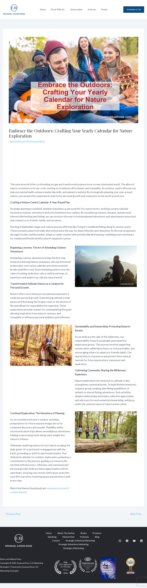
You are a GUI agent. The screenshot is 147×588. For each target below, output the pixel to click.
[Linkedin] (141, 543)
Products (57, 537)
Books (102, 9)
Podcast (90, 9)
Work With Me (59, 9)
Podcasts (61, 541)
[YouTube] (134, 543)
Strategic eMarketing (73, 552)
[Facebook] (127, 543)
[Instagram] (120, 543)
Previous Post (12, 513)
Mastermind (76, 9)
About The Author (73, 533)
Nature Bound (17, 141)
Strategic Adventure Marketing (73, 549)
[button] (133, 9)
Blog (74, 541)
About (45, 9)
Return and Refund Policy (11, 564)
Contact (86, 541)
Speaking (72, 537)
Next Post (137, 513)
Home (56, 533)
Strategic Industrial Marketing (73, 545)
